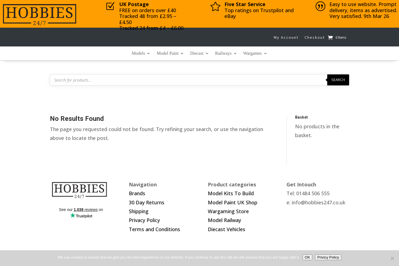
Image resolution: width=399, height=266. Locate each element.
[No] (392, 258)
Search (338, 79)
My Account (286, 37)
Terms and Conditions (154, 229)
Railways (223, 53)
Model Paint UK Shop (232, 202)
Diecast (196, 53)
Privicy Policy (328, 257)
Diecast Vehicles (226, 229)
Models (138, 53)
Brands (137, 193)
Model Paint (167, 53)
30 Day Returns (146, 202)
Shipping (139, 211)
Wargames (252, 53)
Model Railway (224, 220)
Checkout (315, 37)
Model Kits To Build (231, 193)
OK (307, 257)
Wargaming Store (228, 211)
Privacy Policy (144, 220)
